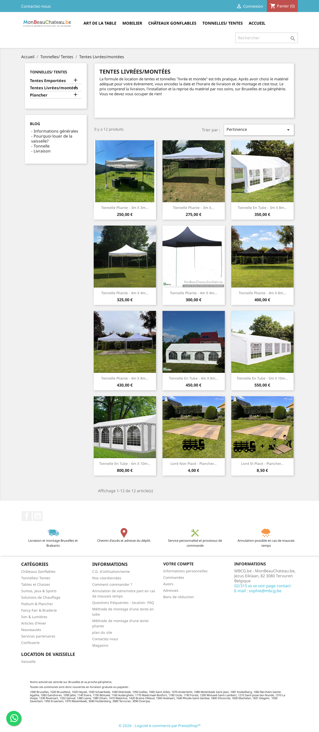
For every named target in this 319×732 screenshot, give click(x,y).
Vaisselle (28, 661)
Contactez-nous (36, 6)
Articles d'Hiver (33, 623)
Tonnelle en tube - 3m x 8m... (262, 207)
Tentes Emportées (48, 80)
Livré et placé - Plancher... (262, 463)
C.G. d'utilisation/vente (111, 571)
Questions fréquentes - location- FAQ (123, 602)
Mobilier (132, 23)
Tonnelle (42, 146)
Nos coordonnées (106, 578)
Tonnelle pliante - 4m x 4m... (125, 293)
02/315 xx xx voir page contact (262, 585)
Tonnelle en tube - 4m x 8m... (193, 378)
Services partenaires (38, 636)
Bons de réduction (178, 596)
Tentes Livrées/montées (54, 88)
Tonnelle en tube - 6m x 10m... (125, 463)
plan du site (102, 632)
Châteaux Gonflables (172, 23)
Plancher (38, 95)
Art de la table (99, 23)
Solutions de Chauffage (40, 597)
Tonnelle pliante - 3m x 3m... (125, 207)
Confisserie (30, 642)
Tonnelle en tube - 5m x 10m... (262, 378)
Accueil (257, 23)
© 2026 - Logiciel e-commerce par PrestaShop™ (160, 725)
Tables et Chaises (35, 584)
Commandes (173, 577)
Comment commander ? (112, 584)
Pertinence (259, 130)
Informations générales (56, 131)
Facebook (27, 516)
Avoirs (168, 584)
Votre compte (178, 564)
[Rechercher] (266, 38)
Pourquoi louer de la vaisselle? (51, 138)
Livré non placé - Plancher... (193, 463)
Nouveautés (31, 629)
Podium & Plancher (37, 603)
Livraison (42, 151)
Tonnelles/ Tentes (222, 23)
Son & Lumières (34, 616)
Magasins (100, 645)
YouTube (38, 516)
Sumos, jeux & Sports (39, 590)
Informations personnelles (185, 571)
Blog (35, 123)
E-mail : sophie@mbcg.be (257, 590)
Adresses (170, 590)
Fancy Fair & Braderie (39, 610)
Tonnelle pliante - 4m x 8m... (262, 293)
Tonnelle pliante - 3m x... (193, 207)
